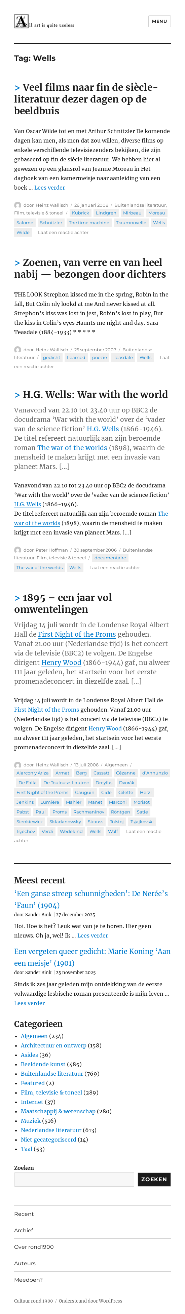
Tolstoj (117, 821)
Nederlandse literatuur (51, 1130)
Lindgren (106, 212)
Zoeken (24, 1167)
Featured (33, 1083)
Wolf (113, 831)
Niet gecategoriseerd (48, 1139)
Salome (24, 222)
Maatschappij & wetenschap (58, 1111)
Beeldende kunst (43, 1064)
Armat (62, 772)
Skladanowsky (65, 821)
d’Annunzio (155, 772)
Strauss (95, 821)
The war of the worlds (72, 448)
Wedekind (71, 831)
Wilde (23, 232)
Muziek (31, 1120)
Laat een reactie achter (63, 232)
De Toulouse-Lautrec (66, 782)
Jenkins (25, 802)
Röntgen (120, 811)
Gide (106, 792)
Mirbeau (132, 212)
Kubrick (80, 212)
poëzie (99, 357)
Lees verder (49, 187)
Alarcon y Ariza (32, 772)
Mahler (73, 802)
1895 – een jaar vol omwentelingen (63, 603)
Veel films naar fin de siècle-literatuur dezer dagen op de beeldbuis (86, 99)
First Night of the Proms (77, 634)
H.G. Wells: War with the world (95, 395)
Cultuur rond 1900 (33, 1301)
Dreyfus (104, 782)
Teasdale (123, 357)
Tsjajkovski (142, 821)
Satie (142, 811)
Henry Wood (61, 663)
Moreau (156, 212)
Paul (41, 811)
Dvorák (127, 782)
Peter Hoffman (52, 550)
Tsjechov (25, 831)
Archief (23, 1230)
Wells (159, 222)
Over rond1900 (34, 1247)
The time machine (89, 222)
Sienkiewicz (29, 821)
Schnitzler (51, 222)
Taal (26, 1149)
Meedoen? (28, 1280)
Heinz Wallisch (52, 205)
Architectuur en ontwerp (53, 1045)
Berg (81, 772)
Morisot (142, 802)
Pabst (22, 811)
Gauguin (85, 792)
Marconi (118, 802)
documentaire (110, 557)
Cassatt (101, 772)
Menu (159, 21)
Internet (32, 1102)
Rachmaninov (88, 811)
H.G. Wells (103, 429)
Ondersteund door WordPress (90, 1301)
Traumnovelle (131, 222)
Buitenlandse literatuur (140, 205)
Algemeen (116, 764)
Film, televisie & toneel (39, 212)
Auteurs (25, 1263)
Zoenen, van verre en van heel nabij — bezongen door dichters (90, 268)
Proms (59, 811)
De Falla (27, 782)
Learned (76, 357)
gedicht (51, 357)
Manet (95, 802)
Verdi (47, 831)
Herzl (146, 792)
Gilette (125, 792)
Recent (24, 1214)
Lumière (49, 802)
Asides (29, 1054)
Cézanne (126, 772)
